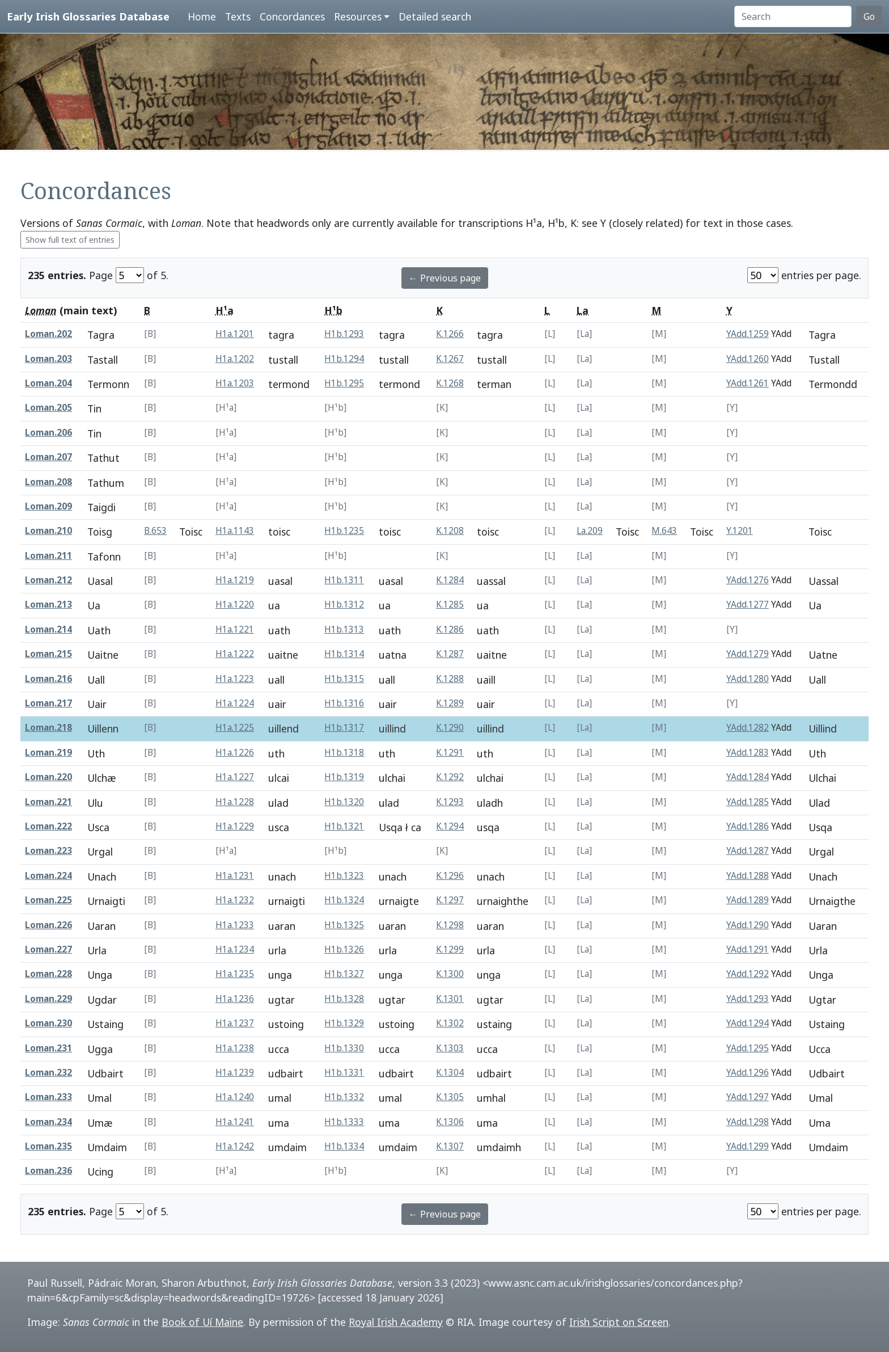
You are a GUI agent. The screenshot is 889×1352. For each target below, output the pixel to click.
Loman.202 (48, 334)
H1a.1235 (234, 974)
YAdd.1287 (747, 851)
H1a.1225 (234, 728)
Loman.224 (48, 876)
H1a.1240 (234, 1097)
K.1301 (450, 999)
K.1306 (450, 1122)
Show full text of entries (70, 239)
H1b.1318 (344, 753)
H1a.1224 (234, 703)
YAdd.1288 (747, 876)
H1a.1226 (234, 753)
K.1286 (450, 629)
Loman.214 (48, 629)
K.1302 (450, 1023)
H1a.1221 (234, 629)
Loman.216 (48, 679)
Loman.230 (48, 1023)
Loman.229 (48, 999)
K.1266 (450, 334)
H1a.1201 (234, 334)
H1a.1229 (234, 826)
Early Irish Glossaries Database (88, 16)
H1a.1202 (234, 359)
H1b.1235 (344, 531)
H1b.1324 (344, 900)
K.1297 (450, 900)
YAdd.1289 (747, 900)
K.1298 (450, 925)
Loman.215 (48, 654)
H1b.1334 (344, 1146)
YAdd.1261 (747, 383)
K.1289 (450, 703)
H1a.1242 (234, 1146)
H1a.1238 (234, 1048)
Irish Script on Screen (618, 1322)
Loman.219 (48, 753)
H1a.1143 (234, 531)
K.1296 (450, 876)
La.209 (590, 531)
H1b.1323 (344, 876)
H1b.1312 (344, 604)
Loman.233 (48, 1097)
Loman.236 (48, 1171)
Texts (238, 16)
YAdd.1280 (747, 679)
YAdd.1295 (747, 1048)
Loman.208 (48, 482)
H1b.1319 (344, 777)
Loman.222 (48, 826)
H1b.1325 (344, 925)
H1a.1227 (234, 777)
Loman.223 (48, 851)
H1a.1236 (234, 999)
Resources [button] (358, 16)
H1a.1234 (234, 949)
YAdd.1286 (747, 826)
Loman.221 (48, 802)
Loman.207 (48, 457)
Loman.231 (48, 1048)
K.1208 (450, 531)
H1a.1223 (234, 679)
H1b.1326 (344, 949)
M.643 (664, 531)
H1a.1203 (234, 383)
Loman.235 (48, 1146)
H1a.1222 (234, 654)
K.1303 (450, 1048)
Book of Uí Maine (202, 1322)
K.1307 (450, 1146)
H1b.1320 (344, 802)
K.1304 (450, 1073)
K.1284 (450, 580)
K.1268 (450, 383)
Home (202, 16)
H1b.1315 (344, 679)
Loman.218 (48, 728)
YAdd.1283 (747, 753)
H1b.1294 (344, 359)
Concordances (292, 16)
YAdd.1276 (747, 580)
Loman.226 (48, 925)
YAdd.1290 (747, 925)
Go (869, 16)
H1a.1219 (234, 580)
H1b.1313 (344, 629)
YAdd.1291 (747, 949)
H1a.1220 (234, 604)
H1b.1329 (344, 1023)
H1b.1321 (344, 826)
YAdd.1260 (747, 359)
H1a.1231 (234, 876)
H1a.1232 (234, 900)
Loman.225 (48, 900)
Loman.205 (48, 408)
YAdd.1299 (747, 1146)
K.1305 (450, 1097)
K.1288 (450, 679)
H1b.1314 (344, 654)
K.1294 (450, 826)
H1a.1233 (234, 925)
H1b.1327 (344, 974)
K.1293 (450, 802)
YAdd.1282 (747, 728)
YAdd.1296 (747, 1073)
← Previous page (445, 278)
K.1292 (450, 777)
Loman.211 (48, 556)
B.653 (155, 531)
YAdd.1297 (747, 1097)
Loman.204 (48, 383)
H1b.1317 (344, 728)
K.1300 (450, 974)
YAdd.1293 (747, 999)
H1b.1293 (344, 334)
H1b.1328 (344, 999)
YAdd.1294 (747, 1023)
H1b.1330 (344, 1048)
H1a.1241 (234, 1122)
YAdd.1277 (747, 604)
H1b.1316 (344, 703)
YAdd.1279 (747, 654)
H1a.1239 (234, 1073)
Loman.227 (48, 949)
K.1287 (450, 654)
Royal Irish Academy (396, 1322)
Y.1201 (739, 531)
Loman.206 (48, 433)
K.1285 (450, 604)
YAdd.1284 (747, 777)
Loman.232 (48, 1073)
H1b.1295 (344, 383)
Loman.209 (48, 506)
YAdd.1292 (747, 974)
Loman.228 (48, 974)
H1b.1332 (344, 1097)
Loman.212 (48, 580)
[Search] (793, 16)
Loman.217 (48, 703)
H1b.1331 (344, 1073)
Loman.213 (48, 604)
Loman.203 (48, 359)
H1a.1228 (234, 802)
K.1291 (450, 753)
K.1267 (450, 359)
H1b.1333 (344, 1122)
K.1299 (450, 949)
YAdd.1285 (747, 802)
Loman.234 (48, 1122)
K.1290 (450, 728)
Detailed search (435, 16)
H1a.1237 (234, 1023)
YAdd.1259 (747, 334)
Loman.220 (48, 777)
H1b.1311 (344, 580)
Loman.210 (48, 531)
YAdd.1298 (747, 1122)
